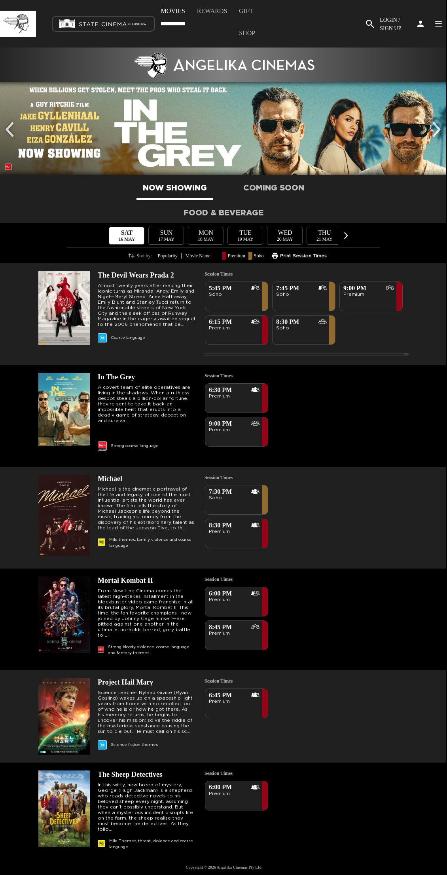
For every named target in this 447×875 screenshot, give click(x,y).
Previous (12, 124)
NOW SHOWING (175, 188)
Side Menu (438, 24)
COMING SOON (273, 188)
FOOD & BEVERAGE (223, 213)
